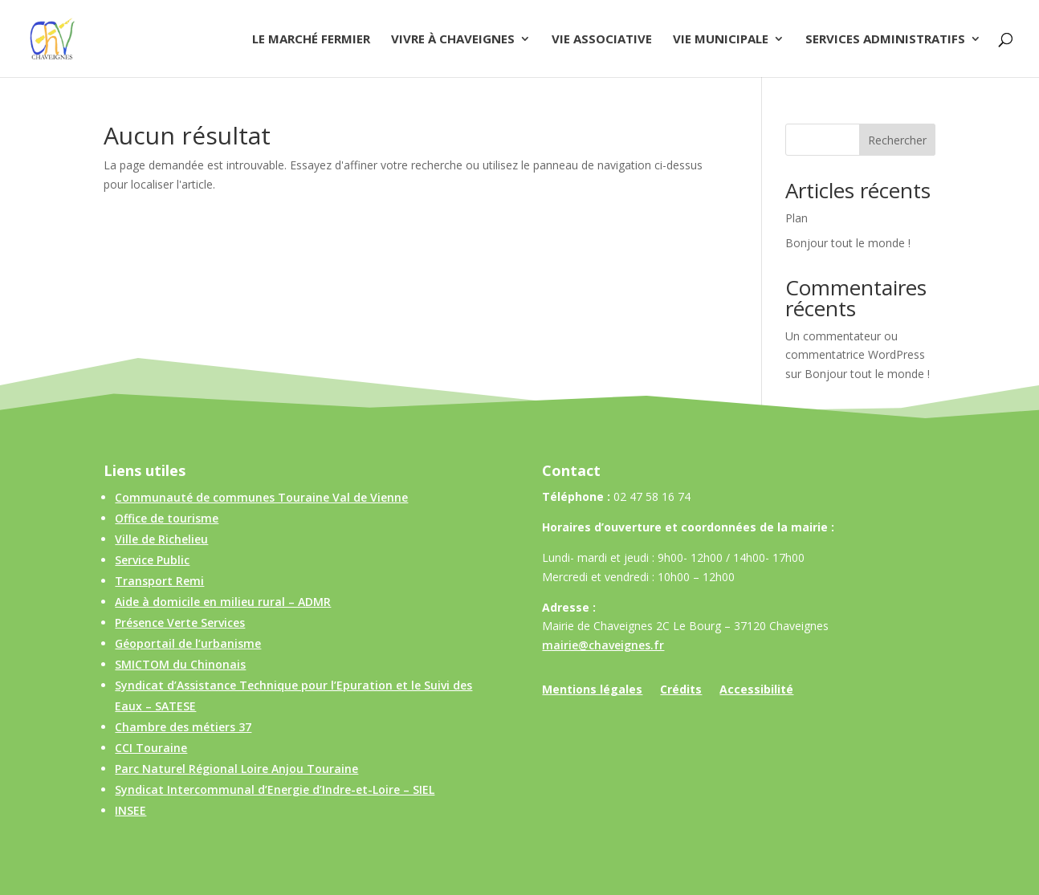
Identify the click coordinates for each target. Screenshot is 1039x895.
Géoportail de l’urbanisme (188, 643)
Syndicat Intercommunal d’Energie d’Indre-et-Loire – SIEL (274, 789)
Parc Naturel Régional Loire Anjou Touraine (236, 768)
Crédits (681, 690)
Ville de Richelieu (161, 539)
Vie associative (602, 40)
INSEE (130, 810)
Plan (796, 218)
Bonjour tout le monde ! (848, 242)
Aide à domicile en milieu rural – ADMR (223, 601)
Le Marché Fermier (311, 40)
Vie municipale (720, 40)
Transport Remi (159, 580)
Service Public (152, 560)
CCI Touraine (151, 747)
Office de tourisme (166, 518)
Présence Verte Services (180, 622)
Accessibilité (756, 690)
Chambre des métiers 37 (183, 726)
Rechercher (897, 140)
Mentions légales (592, 690)
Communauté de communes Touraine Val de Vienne (261, 497)
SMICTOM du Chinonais (180, 664)
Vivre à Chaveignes (453, 40)
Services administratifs (885, 40)
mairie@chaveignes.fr (603, 645)
